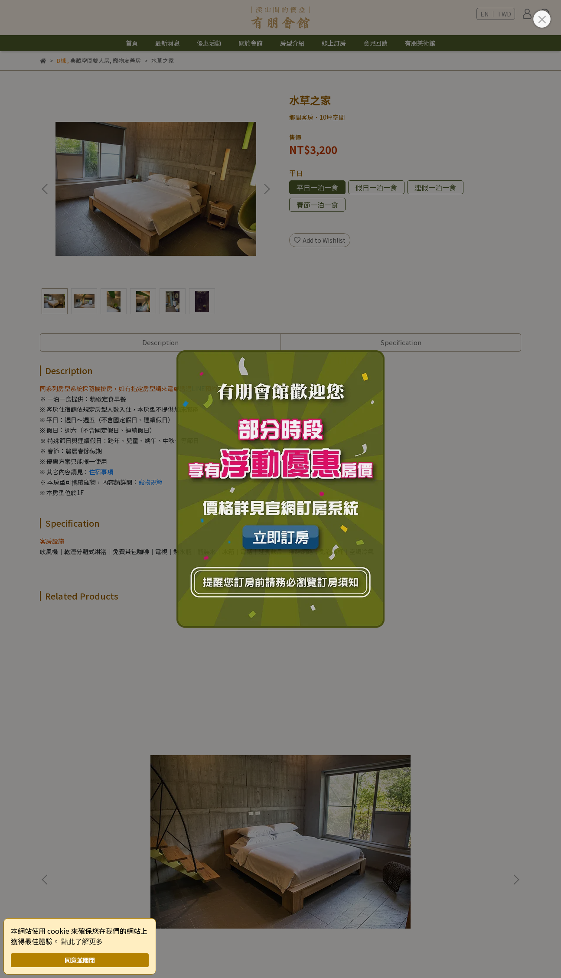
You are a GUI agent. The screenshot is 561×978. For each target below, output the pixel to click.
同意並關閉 (80, 960)
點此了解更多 (82, 941)
